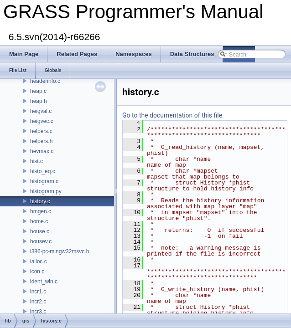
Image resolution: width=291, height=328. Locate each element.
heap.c (38, 91)
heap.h (38, 101)
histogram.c (44, 181)
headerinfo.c (45, 81)
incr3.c (38, 311)
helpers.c (41, 131)
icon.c (37, 271)
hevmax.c (41, 151)
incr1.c (38, 291)
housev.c (41, 241)
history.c (40, 201)
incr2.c (38, 301)
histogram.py (46, 191)
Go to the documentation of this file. (173, 115)
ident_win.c (43, 281)
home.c (39, 221)
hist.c (36, 161)
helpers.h (41, 141)
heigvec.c (41, 121)
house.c (39, 231)
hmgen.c (40, 211)
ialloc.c (38, 261)
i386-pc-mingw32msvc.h (59, 251)
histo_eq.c (42, 171)
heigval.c (41, 111)
